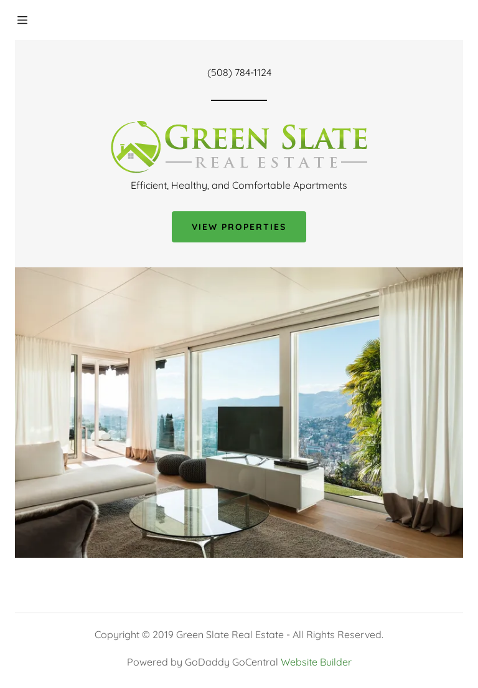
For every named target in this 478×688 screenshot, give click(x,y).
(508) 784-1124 (239, 72)
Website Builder (316, 662)
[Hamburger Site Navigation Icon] (36, 19)
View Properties (239, 226)
